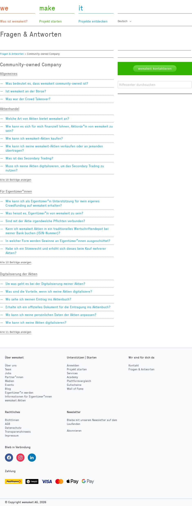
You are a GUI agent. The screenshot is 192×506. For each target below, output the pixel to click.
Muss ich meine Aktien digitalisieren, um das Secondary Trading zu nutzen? (55, 168)
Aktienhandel (9, 109)
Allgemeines (8, 74)
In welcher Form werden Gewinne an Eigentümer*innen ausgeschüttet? (58, 241)
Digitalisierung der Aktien (18, 274)
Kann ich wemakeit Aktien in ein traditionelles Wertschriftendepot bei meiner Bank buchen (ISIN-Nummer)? (57, 231)
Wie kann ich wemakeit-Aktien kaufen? (34, 138)
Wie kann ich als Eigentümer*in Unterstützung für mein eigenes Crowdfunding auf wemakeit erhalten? (52, 203)
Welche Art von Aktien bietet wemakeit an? (37, 119)
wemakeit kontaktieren (155, 69)
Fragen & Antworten (12, 54)
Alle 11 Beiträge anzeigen (15, 332)
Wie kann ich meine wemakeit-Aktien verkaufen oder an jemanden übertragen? (54, 148)
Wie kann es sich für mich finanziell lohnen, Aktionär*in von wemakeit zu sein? (59, 128)
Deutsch (123, 21)
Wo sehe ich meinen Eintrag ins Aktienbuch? (38, 299)
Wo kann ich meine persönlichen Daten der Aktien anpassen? (51, 315)
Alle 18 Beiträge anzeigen (15, 179)
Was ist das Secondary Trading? (29, 158)
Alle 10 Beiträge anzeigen (15, 262)
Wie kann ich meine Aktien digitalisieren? (36, 323)
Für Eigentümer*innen (16, 191)
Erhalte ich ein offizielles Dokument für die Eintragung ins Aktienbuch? (58, 307)
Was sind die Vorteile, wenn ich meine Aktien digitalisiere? (49, 291)
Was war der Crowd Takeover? (28, 99)
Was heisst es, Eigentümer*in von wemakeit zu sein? (44, 213)
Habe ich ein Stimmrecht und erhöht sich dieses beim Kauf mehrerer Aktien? (56, 251)
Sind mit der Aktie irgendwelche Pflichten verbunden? (45, 221)
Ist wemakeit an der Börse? (26, 91)
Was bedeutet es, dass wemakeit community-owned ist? (47, 83)
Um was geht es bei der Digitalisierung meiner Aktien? (45, 284)
